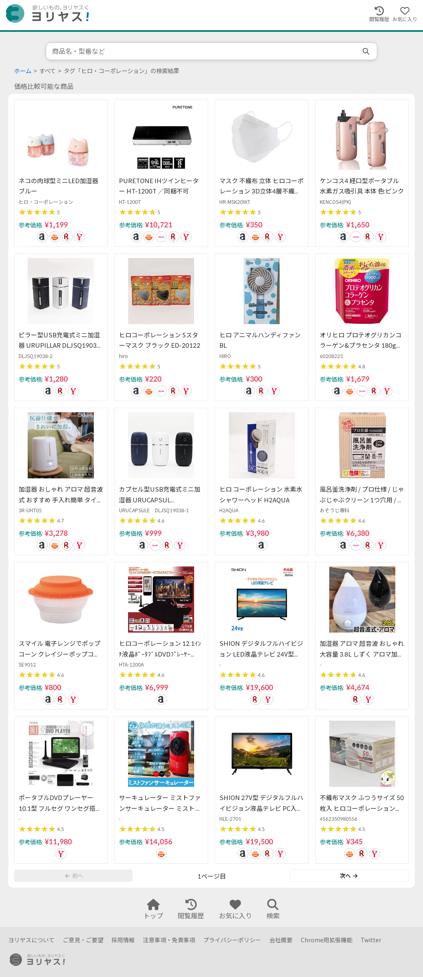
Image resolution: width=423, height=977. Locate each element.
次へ (348, 875)
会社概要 (280, 940)
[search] (367, 51)
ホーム (22, 70)
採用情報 (123, 940)
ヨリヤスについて (31, 940)
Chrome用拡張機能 (326, 940)
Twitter (371, 940)
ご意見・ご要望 (83, 940)
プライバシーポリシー (232, 940)
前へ (74, 875)
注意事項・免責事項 (169, 940)
